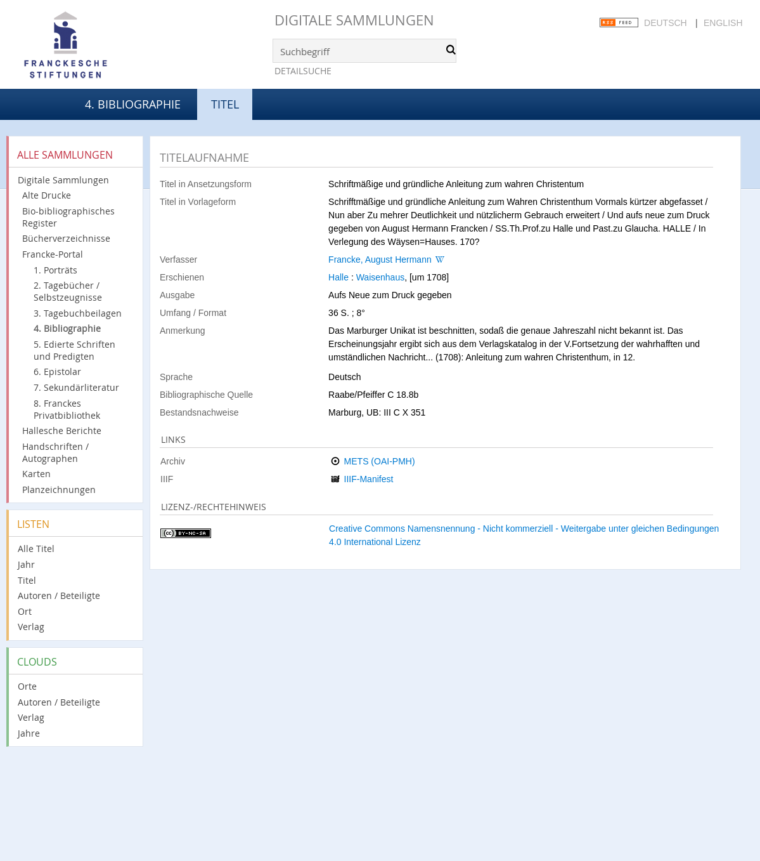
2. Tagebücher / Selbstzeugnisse (68, 291)
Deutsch (665, 23)
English (723, 23)
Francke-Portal (52, 254)
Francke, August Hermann (380, 259)
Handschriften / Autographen (55, 452)
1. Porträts (55, 270)
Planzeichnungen (59, 489)
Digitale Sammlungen (354, 20)
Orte (27, 686)
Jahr (26, 564)
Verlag (31, 627)
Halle (338, 277)
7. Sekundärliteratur (76, 387)
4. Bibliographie (133, 104)
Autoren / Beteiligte (59, 595)
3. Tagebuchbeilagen (78, 313)
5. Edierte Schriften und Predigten (74, 350)
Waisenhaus (380, 277)
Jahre (29, 733)
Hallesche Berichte (61, 430)
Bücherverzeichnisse (66, 238)
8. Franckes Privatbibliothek (67, 409)
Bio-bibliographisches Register (68, 217)
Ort (25, 611)
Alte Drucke (46, 195)
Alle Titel (36, 548)
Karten (36, 474)
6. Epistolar (57, 371)
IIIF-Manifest (369, 479)
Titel (27, 580)
